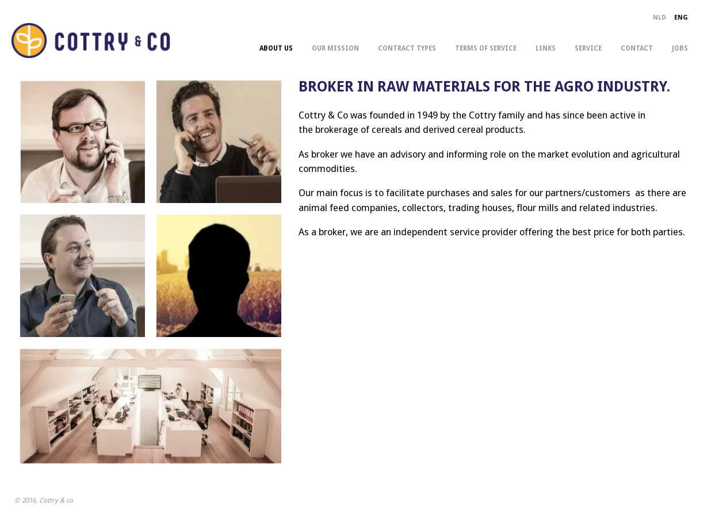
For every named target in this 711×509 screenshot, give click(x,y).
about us (276, 48)
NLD (659, 17)
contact (637, 48)
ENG (681, 17)
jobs (680, 48)
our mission (335, 48)
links (546, 48)
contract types (407, 48)
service (588, 48)
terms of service (486, 48)
